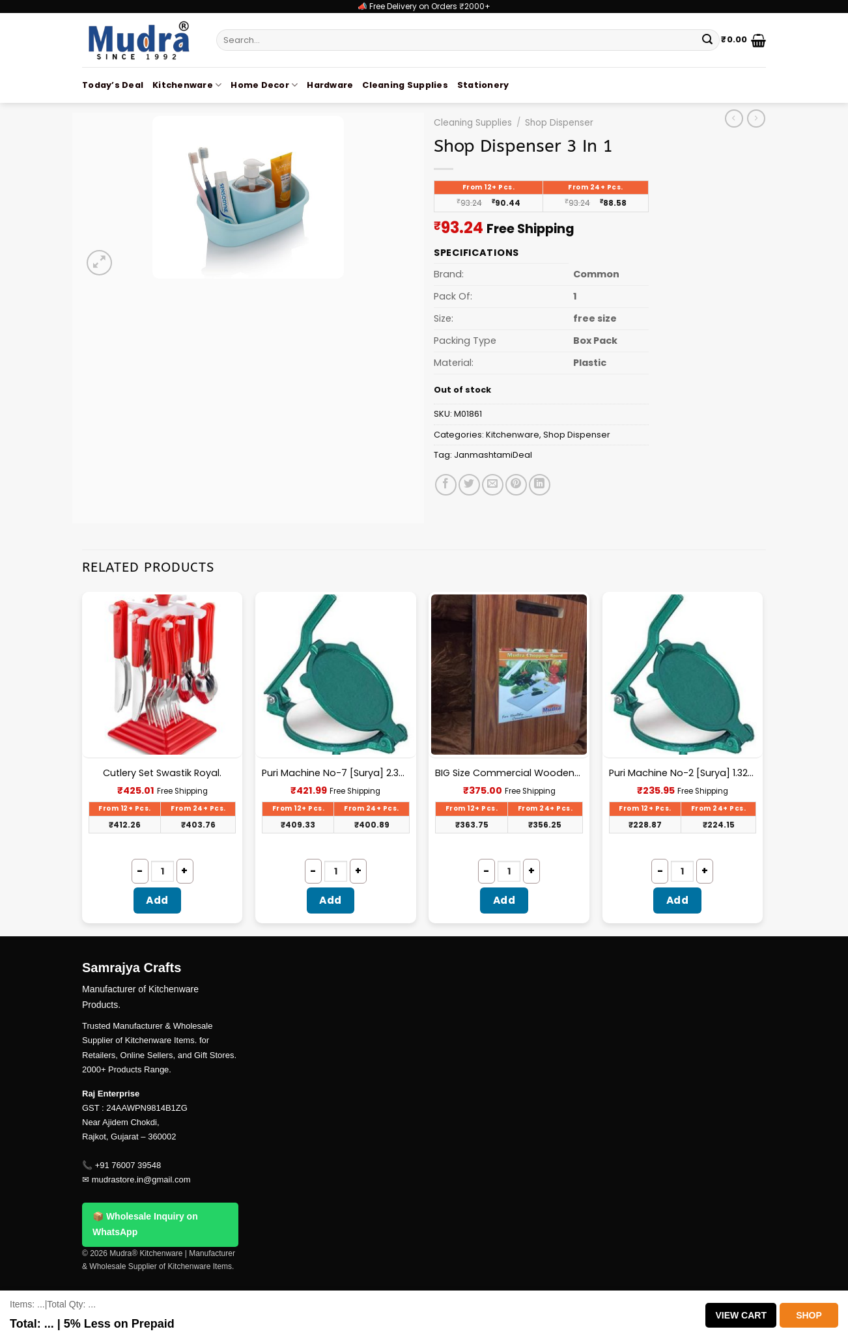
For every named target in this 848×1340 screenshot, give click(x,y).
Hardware (330, 85)
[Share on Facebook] (446, 485)
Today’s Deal (112, 85)
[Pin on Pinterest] (516, 485)
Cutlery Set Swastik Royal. (162, 773)
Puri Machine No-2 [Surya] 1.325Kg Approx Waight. (683, 773)
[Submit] (707, 40)
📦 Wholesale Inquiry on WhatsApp (145, 1224)
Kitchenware (186, 85)
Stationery (483, 85)
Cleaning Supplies (404, 85)
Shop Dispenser (559, 123)
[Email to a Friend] (492, 485)
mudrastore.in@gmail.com (141, 1179)
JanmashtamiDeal (493, 454)
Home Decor (264, 85)
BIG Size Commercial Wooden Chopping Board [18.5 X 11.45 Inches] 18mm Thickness (509, 773)
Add (157, 900)
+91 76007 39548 (128, 1165)
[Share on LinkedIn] (539, 485)
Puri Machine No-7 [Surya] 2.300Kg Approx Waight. (336, 773)
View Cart (741, 1315)
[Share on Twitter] (469, 485)
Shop (809, 1315)
